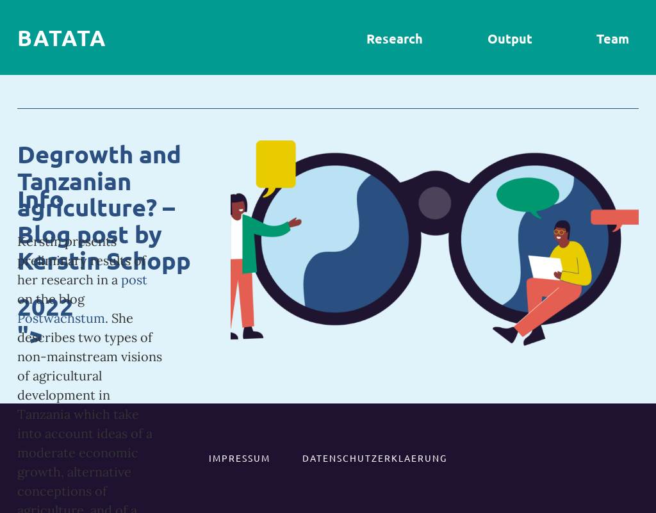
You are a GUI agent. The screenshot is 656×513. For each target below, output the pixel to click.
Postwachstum (61, 318)
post (134, 280)
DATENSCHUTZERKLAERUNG (374, 458)
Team (612, 38)
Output (510, 38)
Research (394, 38)
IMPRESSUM (239, 458)
